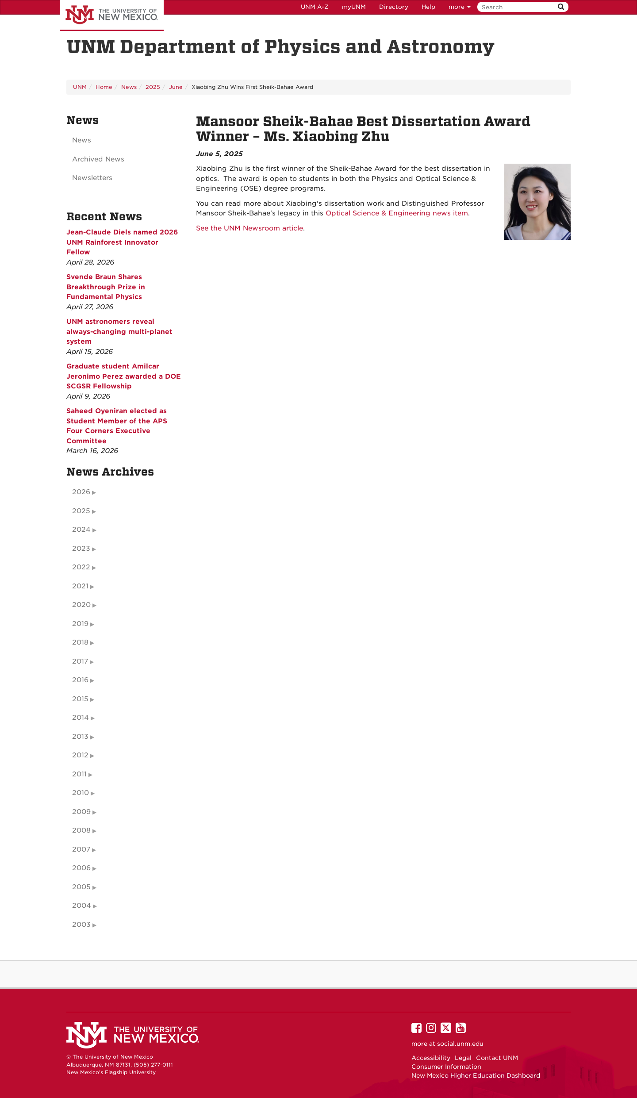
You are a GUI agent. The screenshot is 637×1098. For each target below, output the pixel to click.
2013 (80, 737)
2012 (80, 755)
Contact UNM (497, 1057)
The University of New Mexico (112, 15)
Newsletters (92, 178)
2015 (80, 699)
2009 (81, 812)
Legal (463, 1057)
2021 (80, 586)
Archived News (98, 159)
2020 (81, 605)
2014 (80, 718)
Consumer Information (446, 1066)
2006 (81, 868)
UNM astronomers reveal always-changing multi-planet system (119, 332)
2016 (80, 680)
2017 (80, 661)
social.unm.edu (460, 1043)
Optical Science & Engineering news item (397, 213)
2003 (81, 925)
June (176, 87)
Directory (393, 7)
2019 (80, 624)
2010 (80, 793)
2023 (81, 549)
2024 (81, 530)
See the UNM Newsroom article (249, 228)
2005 (81, 887)
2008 (81, 830)
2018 (80, 642)
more (460, 7)
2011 (79, 774)
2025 (153, 87)
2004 (81, 906)
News (129, 87)
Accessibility (430, 1057)
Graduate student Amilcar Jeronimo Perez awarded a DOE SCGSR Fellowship (123, 376)
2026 (81, 492)
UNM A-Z (315, 7)
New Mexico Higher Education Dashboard (475, 1075)
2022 (81, 567)
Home (104, 87)
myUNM (354, 7)
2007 (81, 849)
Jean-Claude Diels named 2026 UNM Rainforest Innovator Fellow (122, 242)
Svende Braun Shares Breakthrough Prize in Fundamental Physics (105, 287)
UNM (80, 87)
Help (428, 7)
